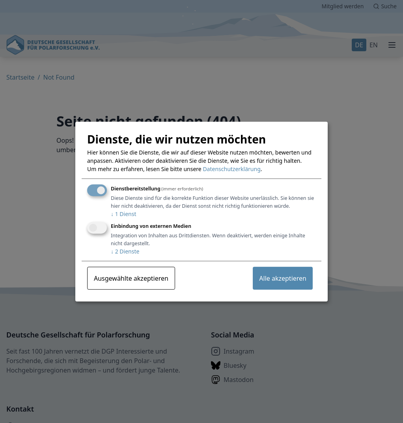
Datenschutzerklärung (231, 169)
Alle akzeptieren (282, 278)
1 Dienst (123, 214)
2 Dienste (125, 251)
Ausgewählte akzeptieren (131, 278)
